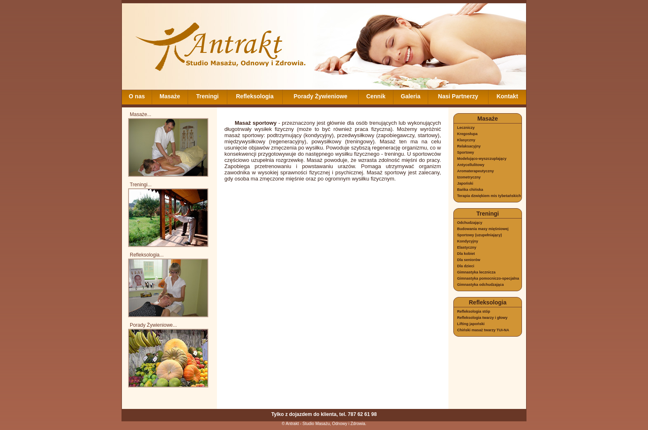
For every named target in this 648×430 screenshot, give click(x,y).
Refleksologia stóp (473, 311)
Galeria (410, 96)
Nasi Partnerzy (458, 96)
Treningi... (141, 185)
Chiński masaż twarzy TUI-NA (483, 330)
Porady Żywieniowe (321, 96)
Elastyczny (466, 247)
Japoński (465, 183)
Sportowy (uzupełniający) (479, 235)
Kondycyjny (467, 241)
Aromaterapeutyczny (475, 171)
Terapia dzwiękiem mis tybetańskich (489, 196)
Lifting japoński (471, 324)
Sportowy (465, 152)
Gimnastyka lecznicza (476, 272)
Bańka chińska (470, 190)
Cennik (376, 96)
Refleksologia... (147, 255)
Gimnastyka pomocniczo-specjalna (488, 278)
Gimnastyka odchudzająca (480, 285)
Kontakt (507, 96)
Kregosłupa (467, 134)
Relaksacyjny (469, 146)
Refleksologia (255, 96)
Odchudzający (469, 223)
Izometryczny (469, 177)
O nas (137, 96)
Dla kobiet (466, 254)
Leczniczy (466, 128)
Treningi (207, 96)
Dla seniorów (468, 260)
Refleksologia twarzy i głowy (482, 318)
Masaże (170, 96)
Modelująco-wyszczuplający (482, 159)
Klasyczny (466, 140)
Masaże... (140, 114)
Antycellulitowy (470, 165)
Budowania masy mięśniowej (483, 229)
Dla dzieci (465, 266)
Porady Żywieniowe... (153, 325)
